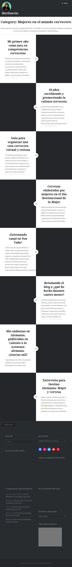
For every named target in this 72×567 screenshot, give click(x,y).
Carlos (8, 519)
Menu (66, 3)
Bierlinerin (10, 13)
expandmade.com (47, 563)
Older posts (8, 424)
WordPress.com (35, 563)
